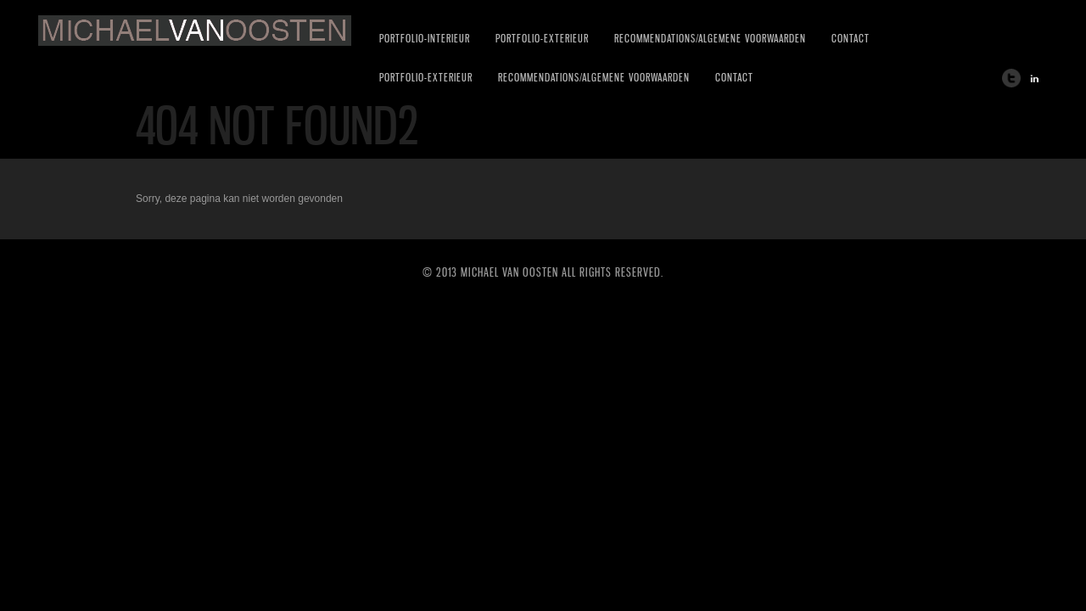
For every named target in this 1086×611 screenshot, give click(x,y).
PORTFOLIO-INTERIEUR (424, 38)
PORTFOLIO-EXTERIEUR (542, 38)
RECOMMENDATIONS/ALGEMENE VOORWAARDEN (710, 38)
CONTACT (850, 38)
